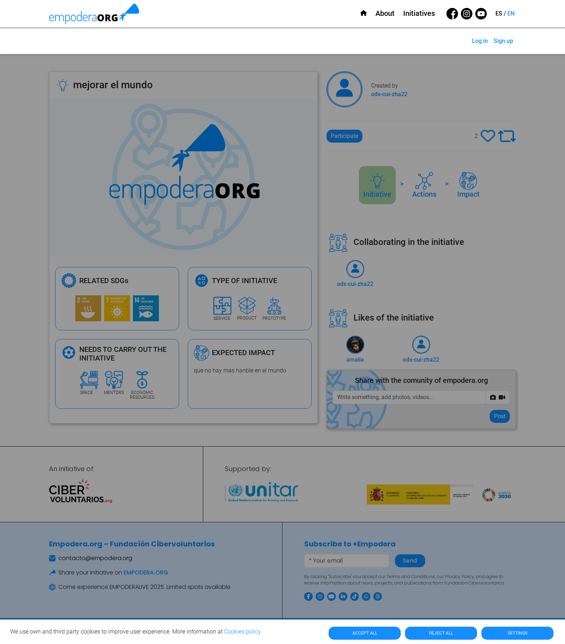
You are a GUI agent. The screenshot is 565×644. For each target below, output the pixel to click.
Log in (480, 40)
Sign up (503, 40)
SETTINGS (518, 633)
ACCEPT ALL (364, 633)
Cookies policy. (243, 631)
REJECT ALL (441, 633)
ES (498, 13)
